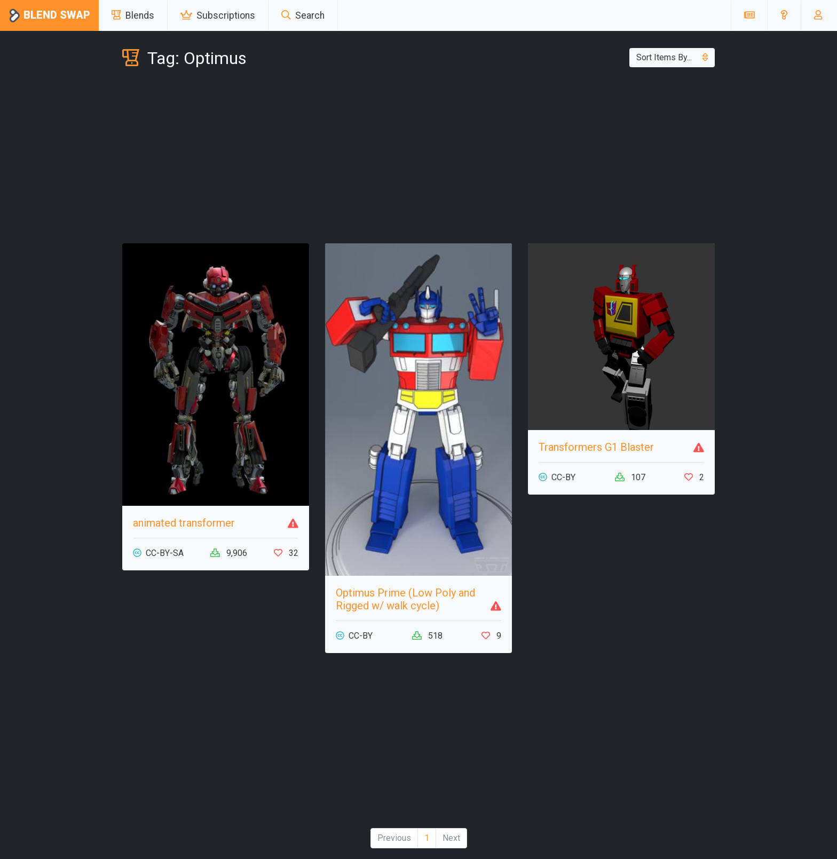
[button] (784, 15)
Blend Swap (49, 15)
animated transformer (184, 522)
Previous (394, 838)
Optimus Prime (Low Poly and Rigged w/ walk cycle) (405, 599)
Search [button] (303, 15)
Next (451, 838)
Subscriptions (217, 15)
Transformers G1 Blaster (596, 447)
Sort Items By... (672, 57)
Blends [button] (133, 15)
